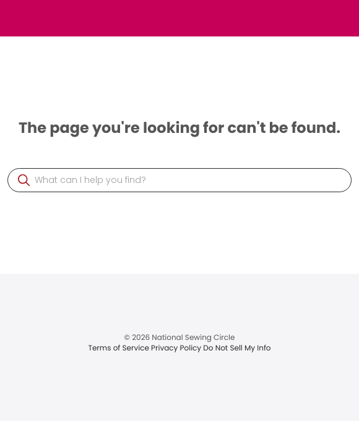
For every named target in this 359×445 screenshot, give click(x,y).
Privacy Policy (177, 348)
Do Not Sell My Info (236, 348)
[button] (24, 180)
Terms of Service (119, 348)
